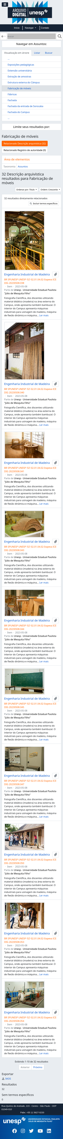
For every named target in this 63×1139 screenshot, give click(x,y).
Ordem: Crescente (49, 189)
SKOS (6, 1078)
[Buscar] (31, 36)
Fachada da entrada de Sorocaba (25, 106)
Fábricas (12, 94)
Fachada (12, 100)
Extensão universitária (20, 70)
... (9, 58)
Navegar (29, 28)
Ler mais (44, 315)
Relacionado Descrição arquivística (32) (25, 143)
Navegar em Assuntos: (31, 44)
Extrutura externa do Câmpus (24, 82)
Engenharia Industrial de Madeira (27, 274)
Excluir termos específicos (43, 203)
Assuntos (23, 166)
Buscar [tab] (48, 52)
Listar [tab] (37, 52)
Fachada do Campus (19, 112)
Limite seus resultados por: (31, 127)
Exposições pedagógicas (21, 64)
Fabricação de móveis (19, 88)
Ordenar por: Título (25, 189)
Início (17, 28)
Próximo (37, 1067)
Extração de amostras (19, 76)
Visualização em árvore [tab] (16, 52)
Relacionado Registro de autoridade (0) (25, 150)
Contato (45, 28)
